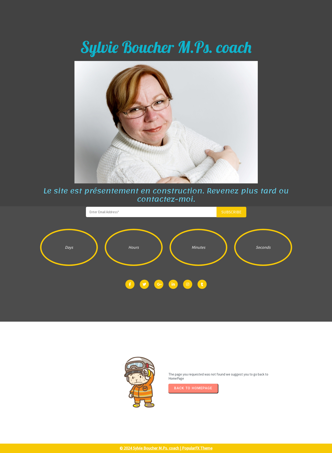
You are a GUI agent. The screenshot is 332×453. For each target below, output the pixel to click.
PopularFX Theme (197, 448)
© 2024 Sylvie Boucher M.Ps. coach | (151, 448)
